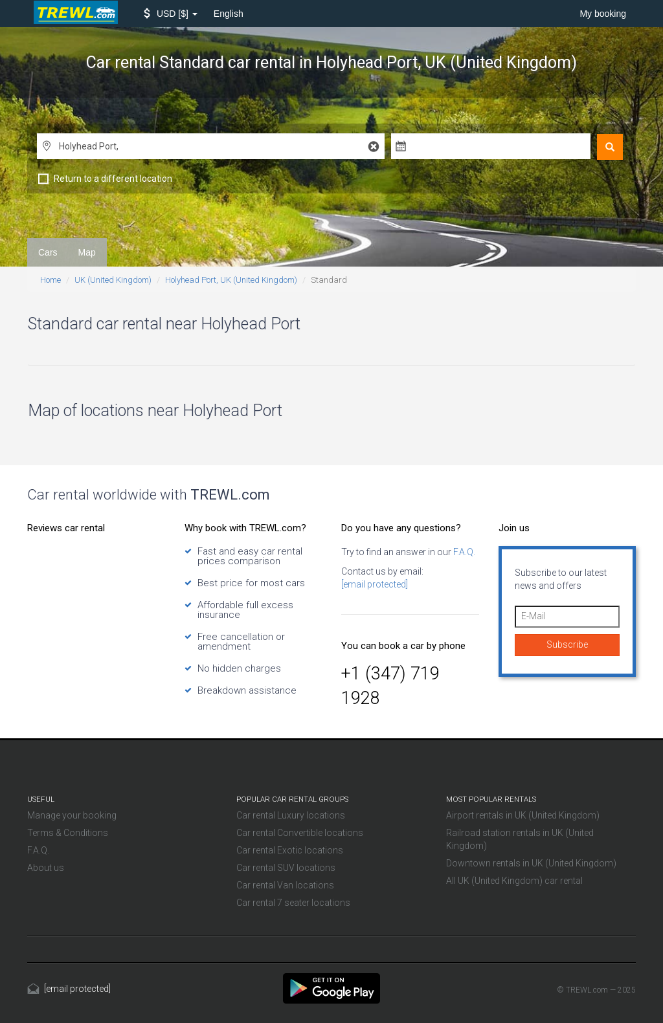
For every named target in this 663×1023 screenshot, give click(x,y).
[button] (170, 14)
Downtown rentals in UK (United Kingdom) (531, 863)
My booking (602, 13)
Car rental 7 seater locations (293, 902)
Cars (48, 252)
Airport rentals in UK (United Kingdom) (523, 815)
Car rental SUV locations (285, 868)
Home (50, 280)
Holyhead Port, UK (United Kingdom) (231, 280)
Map (87, 252)
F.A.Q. (463, 552)
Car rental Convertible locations (299, 833)
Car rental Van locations (285, 885)
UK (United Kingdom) (113, 280)
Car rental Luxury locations (290, 815)
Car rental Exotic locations (289, 850)
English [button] (228, 13)
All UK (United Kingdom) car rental (514, 880)
